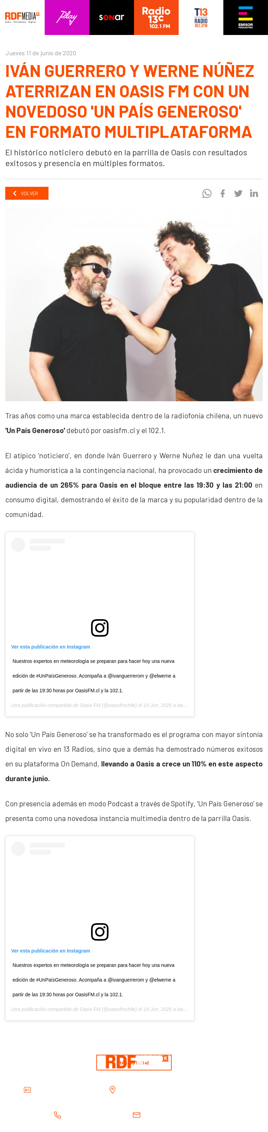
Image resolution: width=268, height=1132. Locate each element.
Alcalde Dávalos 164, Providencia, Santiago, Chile (198, 1089)
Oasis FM (90, 705)
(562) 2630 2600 (107, 1115)
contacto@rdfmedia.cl (195, 1115)
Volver (25, 193)
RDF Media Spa (84, 1089)
